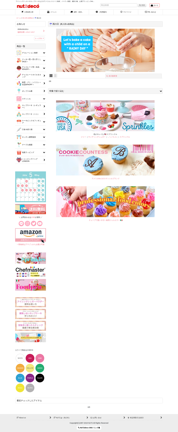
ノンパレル (112, 137)
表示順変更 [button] (111, 76)
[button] (76, 12)
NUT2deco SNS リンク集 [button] (89, 428)
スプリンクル (124, 137)
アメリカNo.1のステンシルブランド (105, 179)
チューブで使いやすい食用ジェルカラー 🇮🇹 (105, 220)
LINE (33, 217)
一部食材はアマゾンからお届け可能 (30, 244)
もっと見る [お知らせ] (39, 38)
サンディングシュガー (96, 137)
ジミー (83, 137)
